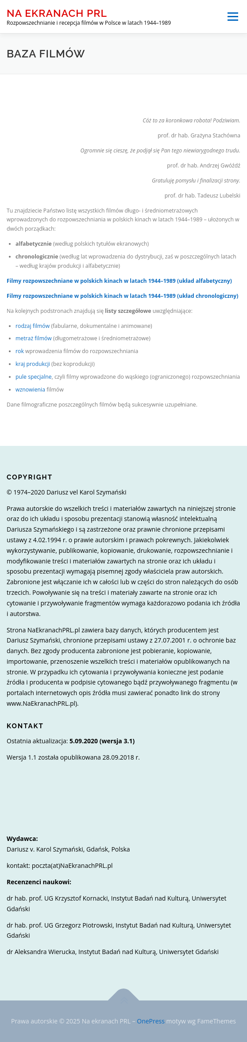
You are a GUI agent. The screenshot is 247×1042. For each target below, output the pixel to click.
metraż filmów (33, 338)
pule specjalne (33, 376)
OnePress (151, 1021)
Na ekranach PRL (57, 13)
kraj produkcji (32, 364)
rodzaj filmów (32, 326)
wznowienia (30, 389)
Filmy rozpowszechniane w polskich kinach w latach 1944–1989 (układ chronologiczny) (122, 296)
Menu (232, 16)
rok (19, 351)
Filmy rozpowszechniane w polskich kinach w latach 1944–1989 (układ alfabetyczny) (119, 281)
